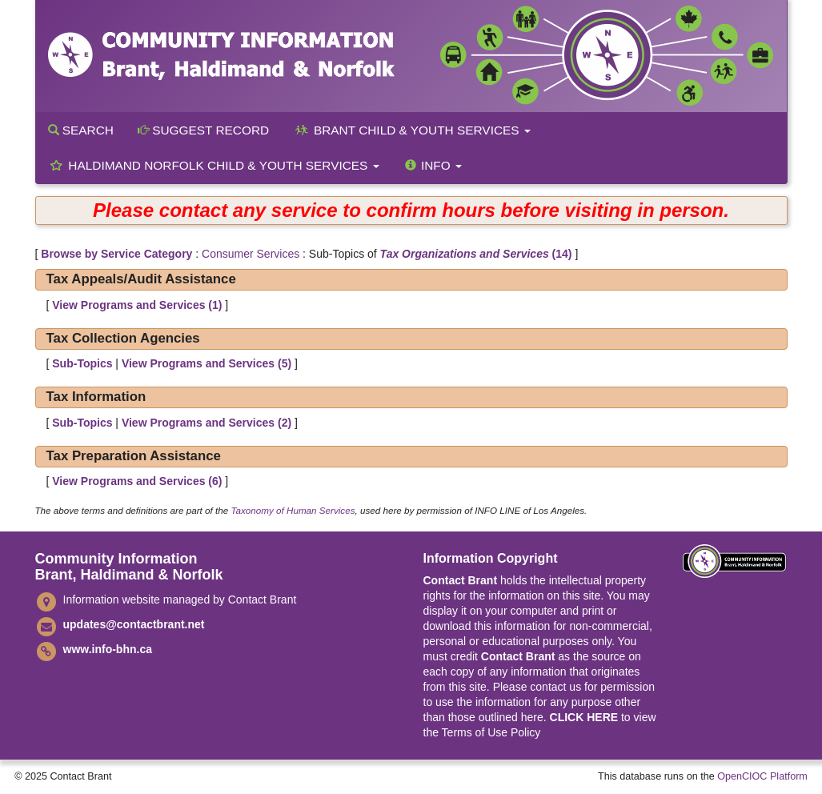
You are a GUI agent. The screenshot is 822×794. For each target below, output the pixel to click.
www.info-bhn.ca (107, 649)
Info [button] (432, 165)
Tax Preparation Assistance (133, 455)
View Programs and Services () (137, 305)
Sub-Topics (82, 363)
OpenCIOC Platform (762, 776)
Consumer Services (250, 253)
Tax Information (96, 396)
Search (81, 130)
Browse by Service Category (116, 253)
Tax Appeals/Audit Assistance (141, 279)
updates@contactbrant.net (134, 624)
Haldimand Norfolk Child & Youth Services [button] (213, 165)
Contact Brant (460, 580)
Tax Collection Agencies (123, 338)
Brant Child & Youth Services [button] (412, 130)
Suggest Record (203, 130)
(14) (476, 253)
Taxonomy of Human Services (293, 510)
